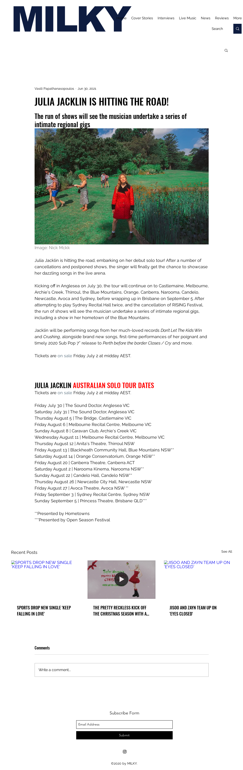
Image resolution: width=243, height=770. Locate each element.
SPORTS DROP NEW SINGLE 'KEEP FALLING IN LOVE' (44, 610)
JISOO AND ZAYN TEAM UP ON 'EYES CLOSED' (193, 610)
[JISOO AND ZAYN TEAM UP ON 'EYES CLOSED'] (198, 579)
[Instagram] (124, 751)
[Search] (217, 29)
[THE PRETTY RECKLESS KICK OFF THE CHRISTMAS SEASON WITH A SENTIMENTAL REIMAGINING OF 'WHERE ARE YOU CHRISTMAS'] (121, 579)
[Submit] (124, 735)
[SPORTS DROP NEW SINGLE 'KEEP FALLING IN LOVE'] (45, 579)
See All (226, 551)
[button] (226, 50)
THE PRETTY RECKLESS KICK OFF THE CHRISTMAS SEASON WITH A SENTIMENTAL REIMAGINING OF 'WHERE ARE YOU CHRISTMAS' (120, 610)
